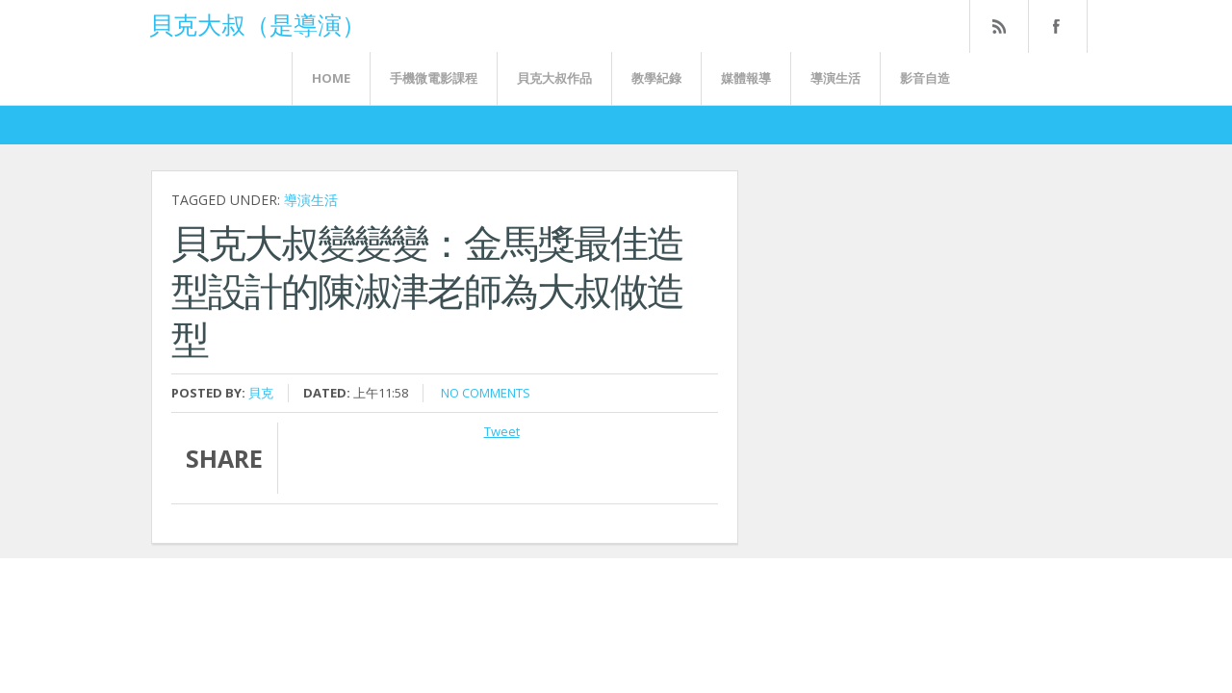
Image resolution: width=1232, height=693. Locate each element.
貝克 (260, 392)
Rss (998, 26)
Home (331, 78)
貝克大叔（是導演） (257, 23)
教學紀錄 (656, 78)
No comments (485, 392)
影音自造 (925, 78)
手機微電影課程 (433, 78)
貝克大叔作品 (554, 78)
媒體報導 (746, 78)
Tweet (502, 431)
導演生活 (835, 78)
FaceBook (1054, 26)
